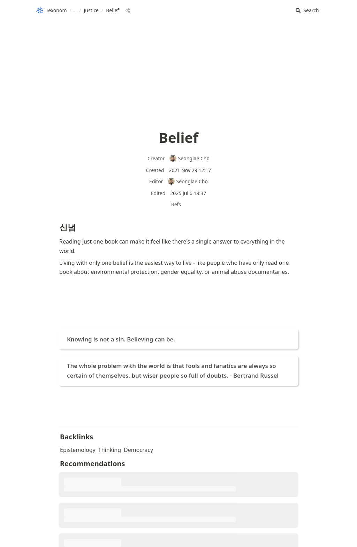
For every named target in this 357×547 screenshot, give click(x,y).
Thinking (109, 450)
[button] (307, 10)
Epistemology (78, 450)
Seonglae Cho (189, 158)
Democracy (138, 450)
